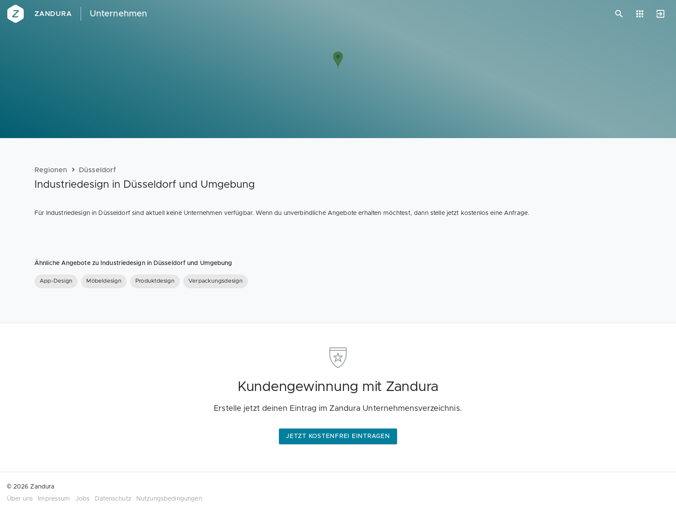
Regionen (51, 170)
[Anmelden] (660, 13)
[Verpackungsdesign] (215, 281)
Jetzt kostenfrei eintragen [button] (338, 436)
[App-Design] (56, 281)
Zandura (53, 13)
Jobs (82, 499)
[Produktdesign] (155, 281)
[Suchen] (619, 13)
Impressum (54, 499)
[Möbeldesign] (104, 281)
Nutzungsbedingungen (169, 499)
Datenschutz (113, 499)
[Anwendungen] (639, 13)
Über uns (20, 499)
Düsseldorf (97, 170)
